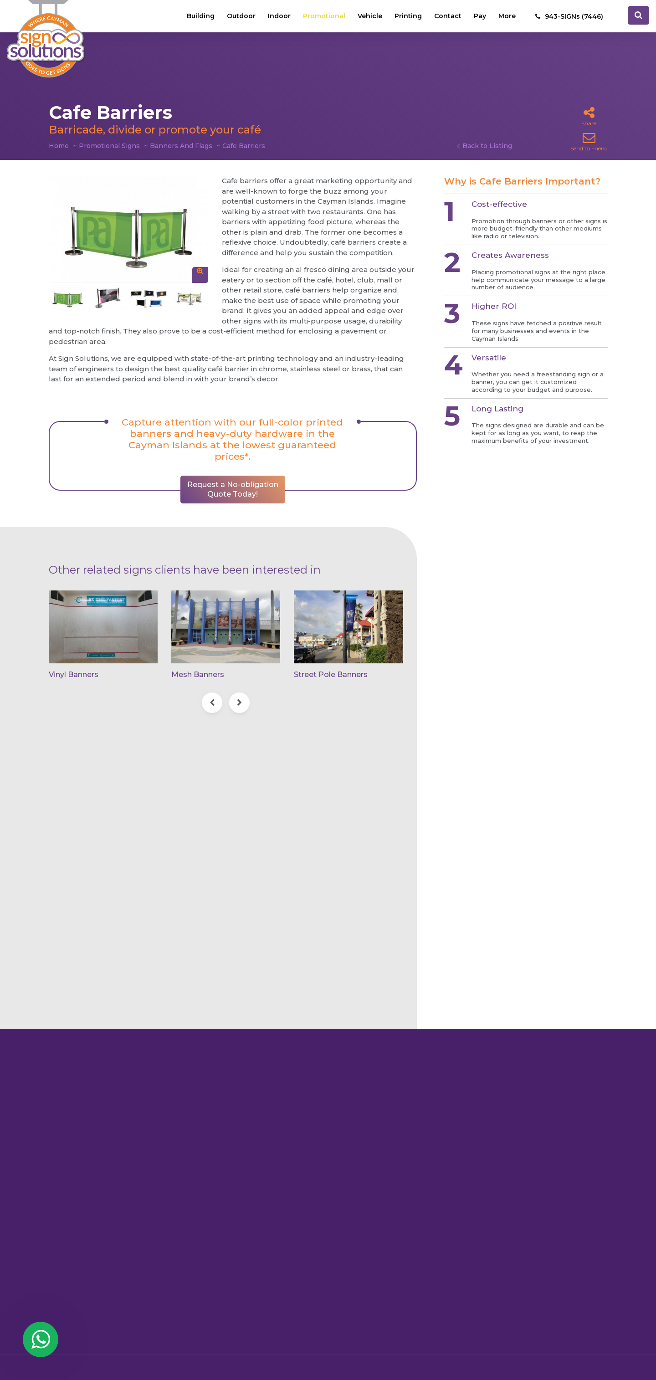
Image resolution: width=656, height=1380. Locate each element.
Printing (408, 16)
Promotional (324, 16)
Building (201, 16)
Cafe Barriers (243, 146)
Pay (480, 16)
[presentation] (212, 703)
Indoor (279, 16)
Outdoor (241, 16)
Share (588, 116)
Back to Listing (487, 146)
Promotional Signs (109, 146)
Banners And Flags (181, 146)
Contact (447, 16)
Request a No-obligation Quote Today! (232, 489)
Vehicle (370, 16)
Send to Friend (589, 141)
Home (59, 146)
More (507, 16)
